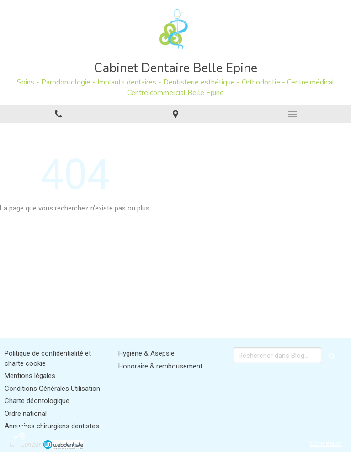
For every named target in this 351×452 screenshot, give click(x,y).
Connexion (326, 443)
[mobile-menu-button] (292, 114)
